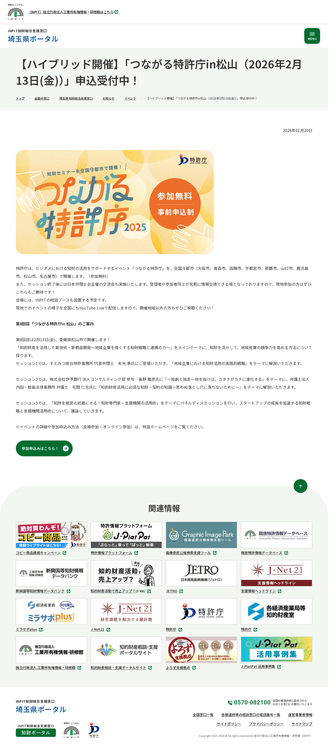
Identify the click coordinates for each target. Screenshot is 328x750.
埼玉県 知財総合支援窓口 (76, 98)
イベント (130, 98)
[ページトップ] (300, 486)
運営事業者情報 (300, 714)
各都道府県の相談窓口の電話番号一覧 (250, 714)
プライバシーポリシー (266, 723)
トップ (20, 98)
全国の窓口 (42, 98)
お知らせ (108, 98)
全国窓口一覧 (203, 714)
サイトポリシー (229, 723)
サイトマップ (302, 723)
